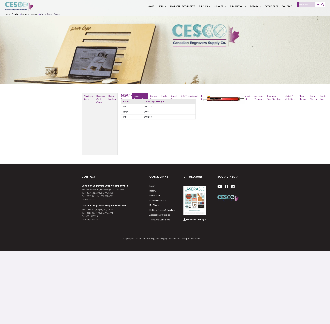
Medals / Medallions (290, 97)
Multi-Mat (323, 97)
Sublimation (238, 6)
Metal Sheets (313, 97)
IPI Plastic (154, 205)
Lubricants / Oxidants (259, 97)
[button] (165, 6)
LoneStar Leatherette (182, 6)
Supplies (204, 6)
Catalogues (271, 6)
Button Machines (112, 97)
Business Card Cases (100, 99)
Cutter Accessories (29, 14)
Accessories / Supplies (159, 214)
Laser (162, 6)
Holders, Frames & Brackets (162, 210)
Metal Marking (303, 97)
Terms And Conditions (159, 219)
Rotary (255, 6)
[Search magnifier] (322, 4)
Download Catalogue (195, 219)
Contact (287, 6)
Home (151, 6)
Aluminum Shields (88, 97)
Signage (220, 6)
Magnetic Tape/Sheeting (274, 97)
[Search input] (307, 4)
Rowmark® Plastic (158, 200)
